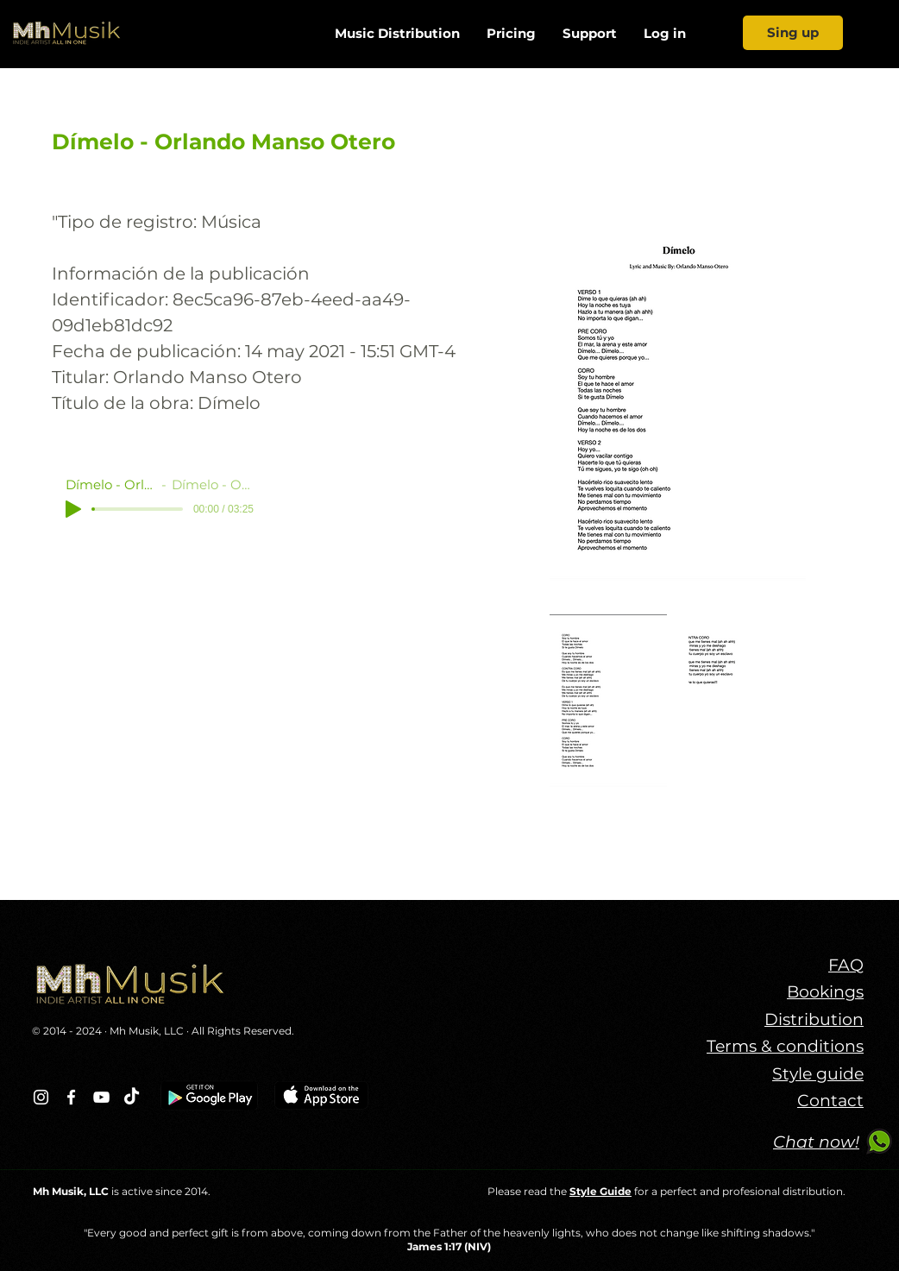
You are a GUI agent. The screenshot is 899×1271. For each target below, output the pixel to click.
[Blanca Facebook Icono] (71, 1097)
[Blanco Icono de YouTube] (101, 1097)
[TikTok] (131, 1097)
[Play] (73, 509)
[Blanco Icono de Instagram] (41, 1097)
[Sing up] (793, 33)
